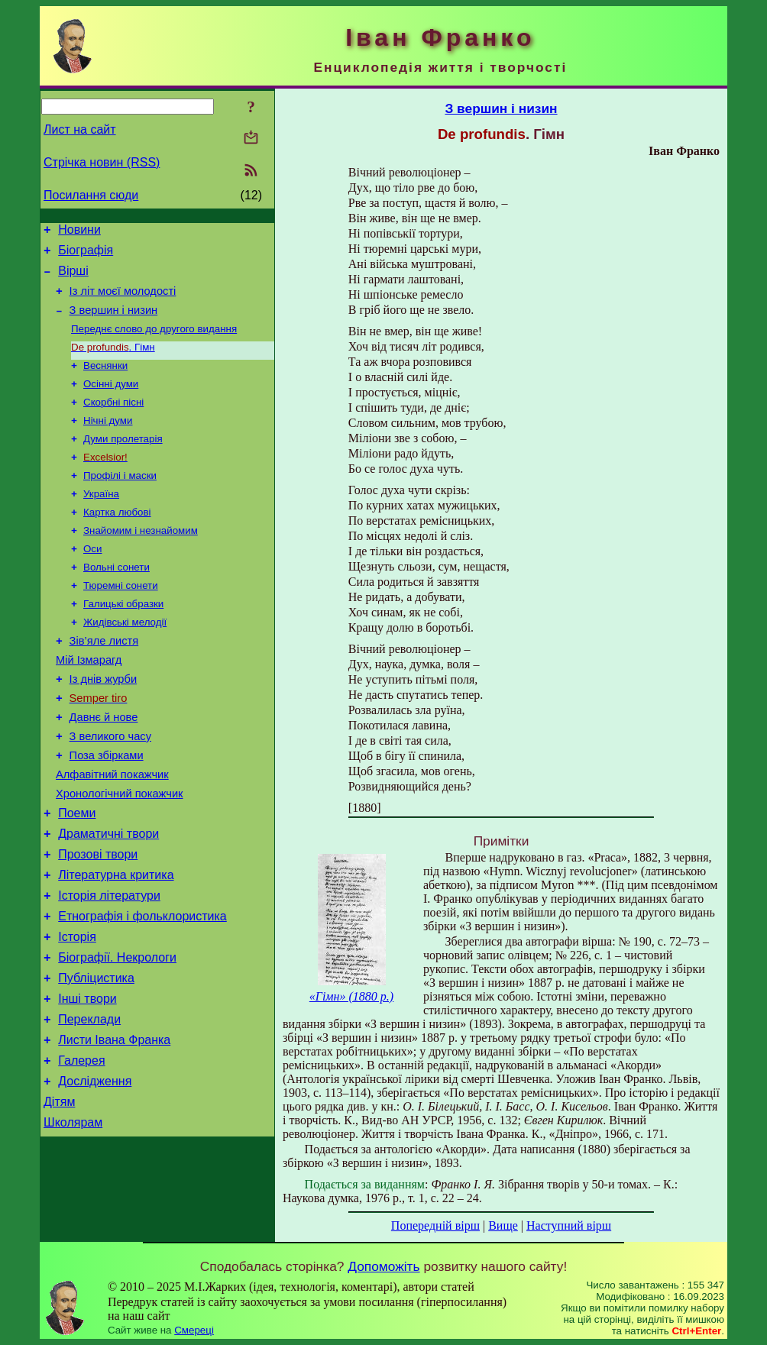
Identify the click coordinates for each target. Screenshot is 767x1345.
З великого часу (110, 787)
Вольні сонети (116, 600)
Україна (101, 520)
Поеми (76, 873)
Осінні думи (110, 401)
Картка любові (117, 540)
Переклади (89, 1102)
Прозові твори (98, 919)
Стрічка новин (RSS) (102, 162)
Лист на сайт (80, 129)
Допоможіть (383, 1266)
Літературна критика (115, 942)
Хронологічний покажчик (119, 851)
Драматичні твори (108, 896)
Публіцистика (96, 1056)
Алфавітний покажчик (112, 830)
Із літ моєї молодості (123, 300)
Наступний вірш (568, 1225)
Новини (79, 231)
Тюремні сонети (120, 620)
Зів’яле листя (104, 680)
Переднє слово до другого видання (154, 342)
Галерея (81, 1148)
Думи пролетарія (123, 461)
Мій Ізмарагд (88, 702)
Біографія (85, 254)
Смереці (194, 1330)
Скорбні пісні (113, 421)
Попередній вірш (435, 1225)
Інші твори (87, 1079)
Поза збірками (107, 809)
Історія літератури (109, 965)
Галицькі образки (123, 639)
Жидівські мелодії (125, 659)
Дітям (59, 1194)
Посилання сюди (91, 195)
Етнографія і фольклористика (142, 987)
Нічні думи (107, 441)
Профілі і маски (120, 500)
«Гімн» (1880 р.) (351, 996)
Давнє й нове (104, 766)
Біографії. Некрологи (117, 1033)
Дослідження (94, 1171)
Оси (92, 580)
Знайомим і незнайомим (140, 560)
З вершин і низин (114, 321)
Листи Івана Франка (114, 1125)
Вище (503, 1225)
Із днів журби (104, 723)
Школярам (73, 1217)
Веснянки (105, 381)
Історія (77, 1010)
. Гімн (113, 361)
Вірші (73, 277)
